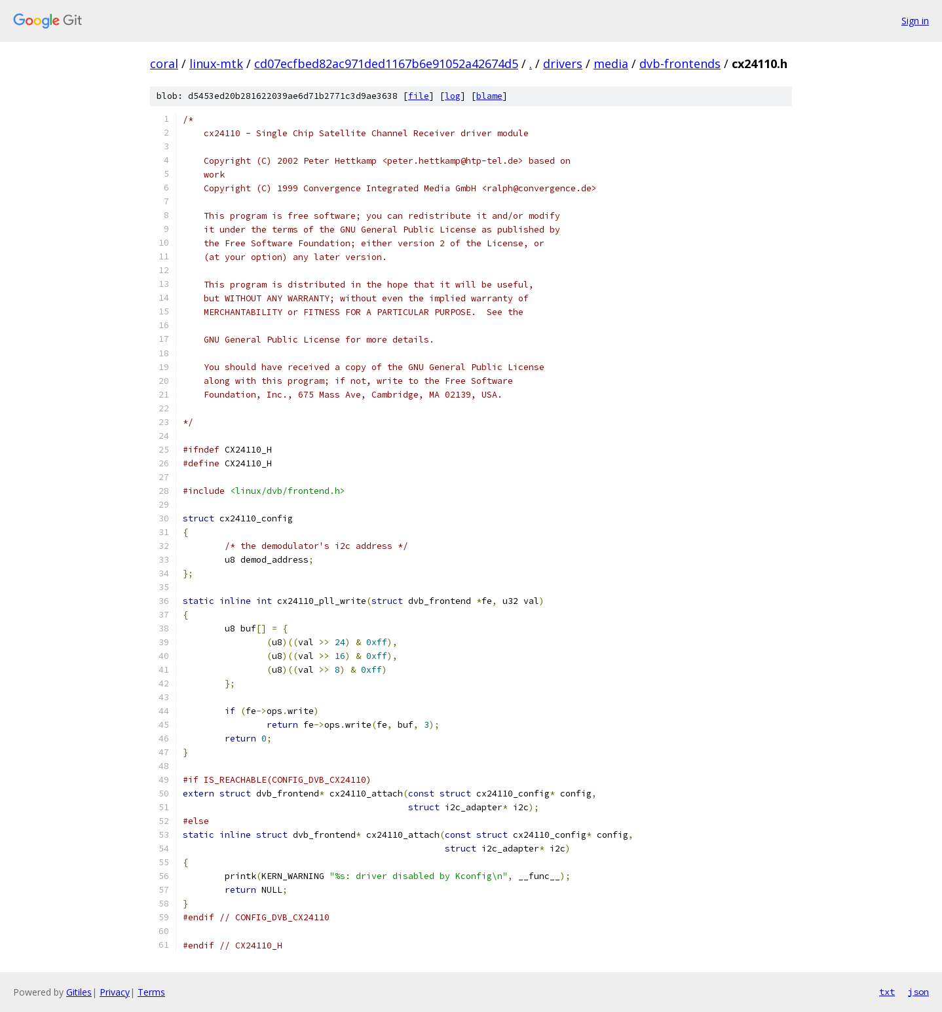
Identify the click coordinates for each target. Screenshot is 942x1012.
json (918, 992)
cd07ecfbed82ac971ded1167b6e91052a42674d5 (386, 63)
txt (887, 992)
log (453, 96)
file (418, 96)
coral (164, 63)
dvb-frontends (680, 63)
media (610, 63)
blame (489, 96)
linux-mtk (216, 63)
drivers (562, 63)
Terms (151, 992)
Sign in (915, 20)
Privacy (115, 992)
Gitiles (79, 992)
